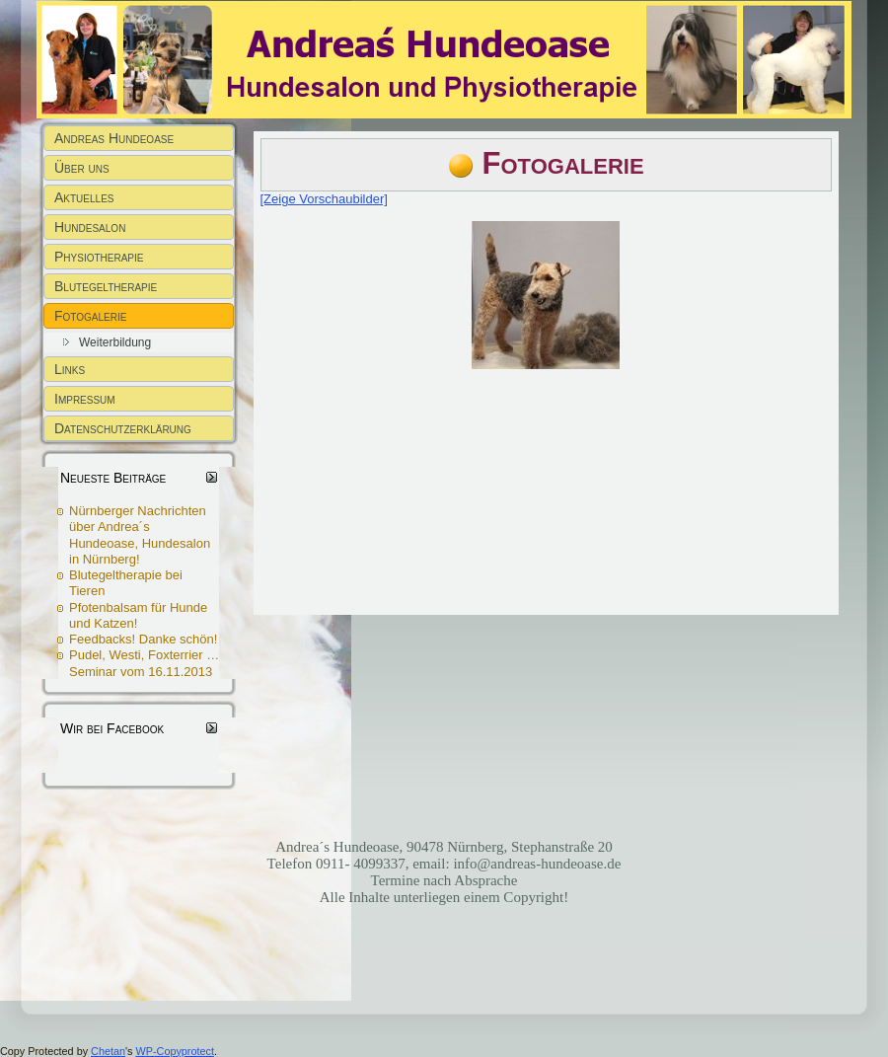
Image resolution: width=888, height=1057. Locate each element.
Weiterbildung (115, 342)
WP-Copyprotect (175, 1051)
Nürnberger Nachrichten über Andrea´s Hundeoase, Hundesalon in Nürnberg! (139, 534)
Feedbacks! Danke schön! (143, 639)
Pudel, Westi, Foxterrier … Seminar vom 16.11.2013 (144, 662)
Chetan (108, 1051)
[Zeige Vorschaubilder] (324, 198)
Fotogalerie (563, 163)
